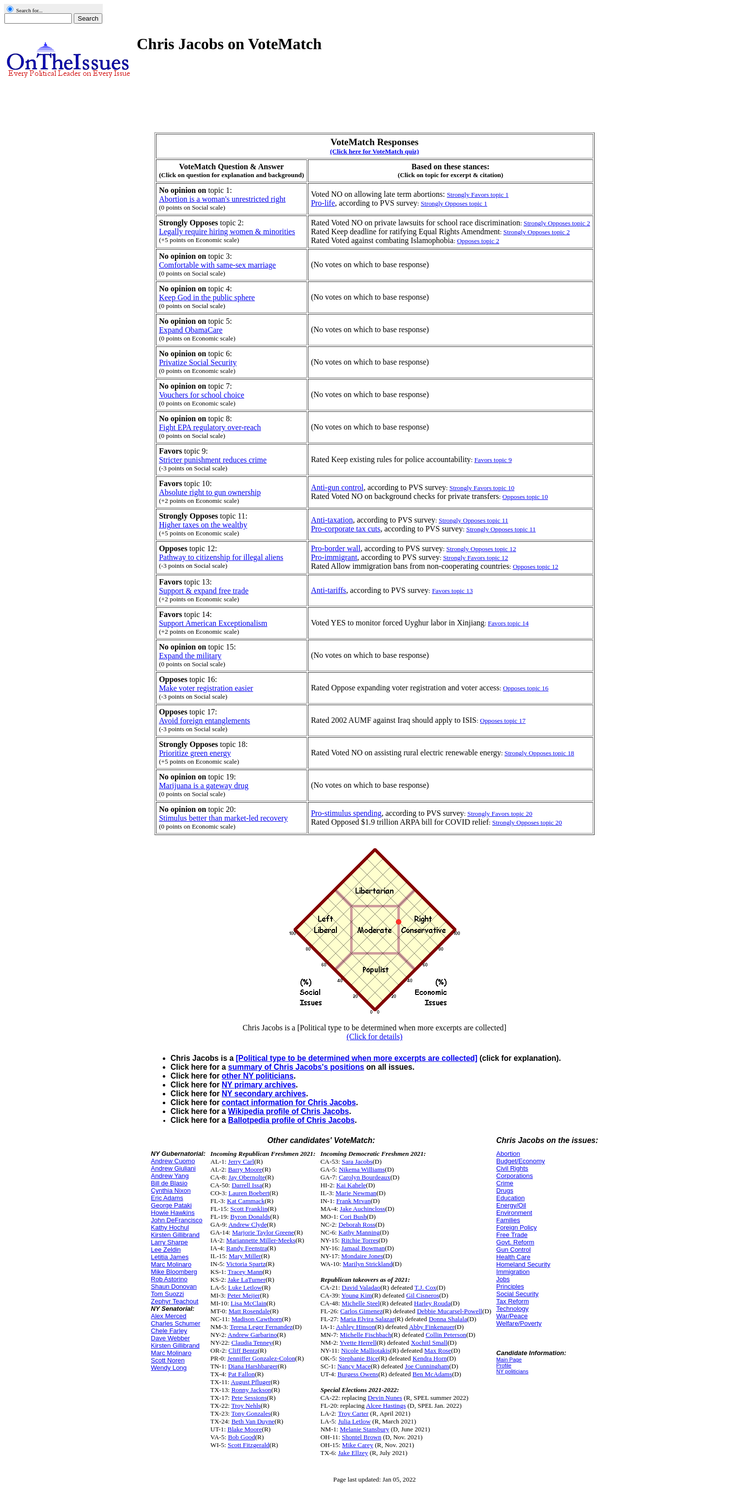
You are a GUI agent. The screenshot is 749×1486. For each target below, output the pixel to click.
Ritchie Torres (359, 1240)
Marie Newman (355, 1193)
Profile (503, 1365)
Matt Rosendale (249, 1311)
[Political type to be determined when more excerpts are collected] (356, 1058)
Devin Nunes (385, 1397)
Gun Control (513, 1249)
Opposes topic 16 (526, 688)
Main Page (509, 1359)
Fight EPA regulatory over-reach (210, 427)
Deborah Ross (356, 1224)
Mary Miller (245, 1256)
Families (508, 1220)
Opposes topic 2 (478, 241)
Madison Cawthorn (257, 1319)
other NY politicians (258, 1076)
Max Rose (437, 1350)
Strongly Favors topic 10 (481, 488)
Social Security (517, 1294)
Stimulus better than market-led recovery (223, 818)
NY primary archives (259, 1085)
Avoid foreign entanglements (204, 720)
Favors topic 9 (492, 460)
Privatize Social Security (198, 362)
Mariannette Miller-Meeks (261, 1240)
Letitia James (170, 1257)
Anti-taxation (332, 520)
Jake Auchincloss (362, 1208)
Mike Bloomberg (174, 1271)
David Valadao (361, 1287)
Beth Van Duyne (252, 1421)
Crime (504, 1183)
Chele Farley (169, 1330)
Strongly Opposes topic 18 (539, 753)
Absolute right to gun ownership (210, 492)
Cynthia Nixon (171, 1190)
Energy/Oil (511, 1205)
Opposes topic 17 (503, 720)
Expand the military (190, 655)
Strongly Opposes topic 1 (454, 203)
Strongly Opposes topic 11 (473, 520)
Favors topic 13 (452, 590)
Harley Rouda (432, 1303)
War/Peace (512, 1316)
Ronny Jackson (251, 1389)
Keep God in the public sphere (207, 297)
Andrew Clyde (247, 1224)
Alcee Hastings (386, 1405)
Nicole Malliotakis (365, 1350)
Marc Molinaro (171, 1264)
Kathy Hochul (170, 1227)
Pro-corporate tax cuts (345, 529)
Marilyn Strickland (367, 1264)
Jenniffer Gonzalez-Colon (261, 1358)
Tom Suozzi (167, 1294)
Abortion (508, 1153)
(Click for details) (375, 1036)
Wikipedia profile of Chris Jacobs (288, 1111)
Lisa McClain (249, 1303)
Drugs (504, 1190)
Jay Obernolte (246, 1177)
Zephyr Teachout (175, 1301)
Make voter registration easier (206, 688)
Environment (514, 1212)
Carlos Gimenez (361, 1311)
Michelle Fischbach (365, 1334)
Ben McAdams (432, 1374)
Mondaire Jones (362, 1256)
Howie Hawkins (173, 1212)
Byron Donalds (250, 1216)
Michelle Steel (361, 1303)
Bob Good (241, 1437)
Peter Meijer (243, 1295)
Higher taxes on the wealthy (203, 525)
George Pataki (171, 1205)
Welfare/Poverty (518, 1323)
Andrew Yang (170, 1175)
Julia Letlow (354, 1421)
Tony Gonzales (250, 1413)
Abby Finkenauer (431, 1327)
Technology (512, 1308)
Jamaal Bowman (363, 1248)
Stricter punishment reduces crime (213, 460)
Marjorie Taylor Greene (263, 1232)
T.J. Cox (426, 1287)
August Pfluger (250, 1382)
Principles (510, 1286)
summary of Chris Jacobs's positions (296, 1067)
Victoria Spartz (246, 1264)
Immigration (513, 1271)
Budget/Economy (520, 1161)
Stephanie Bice (358, 1358)
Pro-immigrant (334, 557)
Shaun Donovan (174, 1286)
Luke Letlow (245, 1287)
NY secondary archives (264, 1093)
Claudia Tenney (251, 1342)
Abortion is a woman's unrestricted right (222, 199)
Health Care (513, 1257)
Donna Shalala (448, 1319)
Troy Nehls (246, 1405)
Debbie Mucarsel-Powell (449, 1311)
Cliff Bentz (242, 1350)
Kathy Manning (359, 1232)
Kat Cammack (246, 1201)
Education (510, 1198)
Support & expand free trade (203, 591)
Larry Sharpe (169, 1242)
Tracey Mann (245, 1271)
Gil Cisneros (422, 1295)
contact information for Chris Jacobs (289, 1102)
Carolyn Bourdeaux (364, 1177)
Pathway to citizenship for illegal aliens (221, 557)
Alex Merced (168, 1316)
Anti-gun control (337, 487)
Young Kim (356, 1295)
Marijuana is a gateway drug (203, 785)
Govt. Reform (515, 1242)
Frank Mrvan (353, 1201)
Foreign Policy (516, 1227)
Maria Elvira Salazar (367, 1319)
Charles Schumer (175, 1323)
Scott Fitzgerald (249, 1445)
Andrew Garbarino (252, 1334)
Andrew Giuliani (173, 1168)
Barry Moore (245, 1169)
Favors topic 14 (508, 623)
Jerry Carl (241, 1161)
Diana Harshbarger (253, 1366)
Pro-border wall (335, 548)
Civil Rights (512, 1168)
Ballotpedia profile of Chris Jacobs (291, 1120)
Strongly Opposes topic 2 (557, 223)
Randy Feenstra (246, 1248)
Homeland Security (523, 1264)
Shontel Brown (361, 1437)
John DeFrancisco (177, 1220)
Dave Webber (170, 1338)
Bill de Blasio (169, 1183)
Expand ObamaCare (190, 330)
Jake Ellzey (353, 1452)
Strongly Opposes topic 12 (481, 549)
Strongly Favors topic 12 (475, 557)
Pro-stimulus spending (346, 813)
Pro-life (323, 203)
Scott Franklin (249, 1208)
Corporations (514, 1175)
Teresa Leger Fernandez (261, 1327)
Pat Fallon (241, 1374)
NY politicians (512, 1371)
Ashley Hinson (355, 1327)
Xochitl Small (429, 1342)
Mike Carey (357, 1445)
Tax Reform (512, 1301)
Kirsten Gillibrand (175, 1234)
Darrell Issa (247, 1185)
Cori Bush (353, 1216)
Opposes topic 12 (536, 566)
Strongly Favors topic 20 (499, 813)
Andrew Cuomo (173, 1161)
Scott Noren (168, 1360)
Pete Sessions (249, 1397)
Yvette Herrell (358, 1342)
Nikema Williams (362, 1169)
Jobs (502, 1279)
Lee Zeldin (166, 1249)
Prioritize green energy (195, 753)
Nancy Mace (354, 1366)
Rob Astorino (169, 1279)
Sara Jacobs (357, 1161)
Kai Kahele (351, 1185)
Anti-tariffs (328, 590)
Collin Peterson (445, 1334)
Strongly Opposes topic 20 (527, 822)
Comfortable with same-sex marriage (217, 265)
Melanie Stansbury (364, 1429)
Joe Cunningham (427, 1366)
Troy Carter (353, 1413)
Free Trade (512, 1234)
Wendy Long (169, 1367)
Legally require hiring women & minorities (227, 231)
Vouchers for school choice (201, 395)
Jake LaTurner (247, 1279)
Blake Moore (245, 1429)
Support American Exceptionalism (213, 623)
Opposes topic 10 (525, 496)
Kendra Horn (430, 1358)
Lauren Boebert (248, 1193)
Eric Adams (167, 1198)
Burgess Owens (357, 1374)
